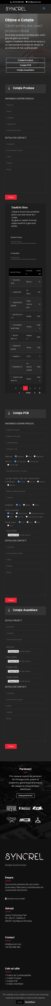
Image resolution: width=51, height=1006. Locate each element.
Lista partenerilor (25, 795)
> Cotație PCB (11, 981)
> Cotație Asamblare (14, 984)
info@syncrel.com (13, 944)
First (15, 388)
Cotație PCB (25, 65)
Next (34, 392)
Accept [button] (20, 1002)
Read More (30, 1002)
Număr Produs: (16, 237)
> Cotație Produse (13, 978)
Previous (20, 388)
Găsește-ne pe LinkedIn (16, 899)
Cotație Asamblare (25, 70)
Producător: (15, 253)
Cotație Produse (25, 60)
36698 (28, 393)
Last (39, 392)
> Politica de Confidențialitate (18, 975)
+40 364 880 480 (12, 947)
